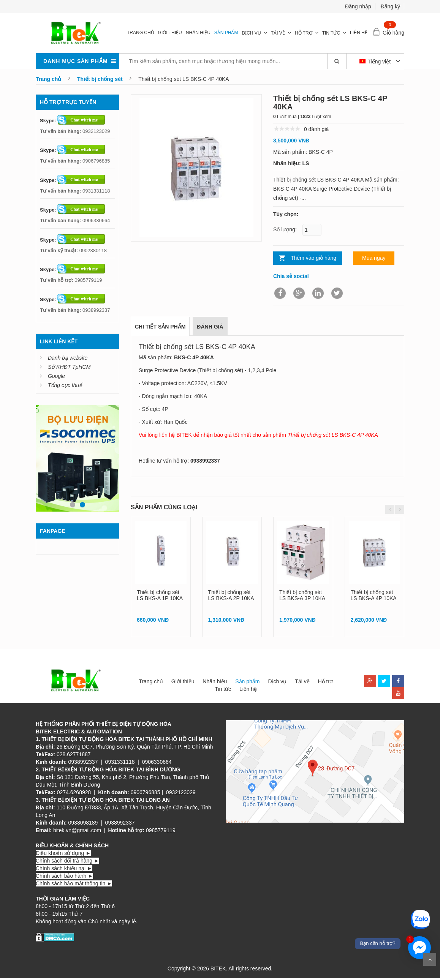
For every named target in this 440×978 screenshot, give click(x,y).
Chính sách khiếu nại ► (64, 868)
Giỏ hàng (393, 33)
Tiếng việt (375, 61)
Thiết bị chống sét (100, 79)
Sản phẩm (226, 32)
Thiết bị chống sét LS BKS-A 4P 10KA (374, 595)
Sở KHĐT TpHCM (69, 367)
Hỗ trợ (303, 33)
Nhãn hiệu (198, 32)
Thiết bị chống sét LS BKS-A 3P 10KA (302, 595)
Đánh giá (210, 327)
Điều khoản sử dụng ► (63, 853)
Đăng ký (390, 6)
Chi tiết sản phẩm (160, 327)
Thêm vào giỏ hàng (313, 258)
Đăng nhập (358, 6)
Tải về (278, 33)
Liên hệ (358, 32)
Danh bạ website (68, 358)
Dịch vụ (251, 33)
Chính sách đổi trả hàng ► (67, 861)
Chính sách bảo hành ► (64, 876)
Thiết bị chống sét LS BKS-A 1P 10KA (160, 595)
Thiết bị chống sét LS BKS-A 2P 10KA (231, 595)
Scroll (429, 959)
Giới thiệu (170, 32)
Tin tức (331, 33)
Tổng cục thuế (65, 385)
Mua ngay (373, 258)
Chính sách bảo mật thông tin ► (74, 883)
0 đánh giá (316, 129)
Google (56, 376)
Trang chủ (140, 32)
